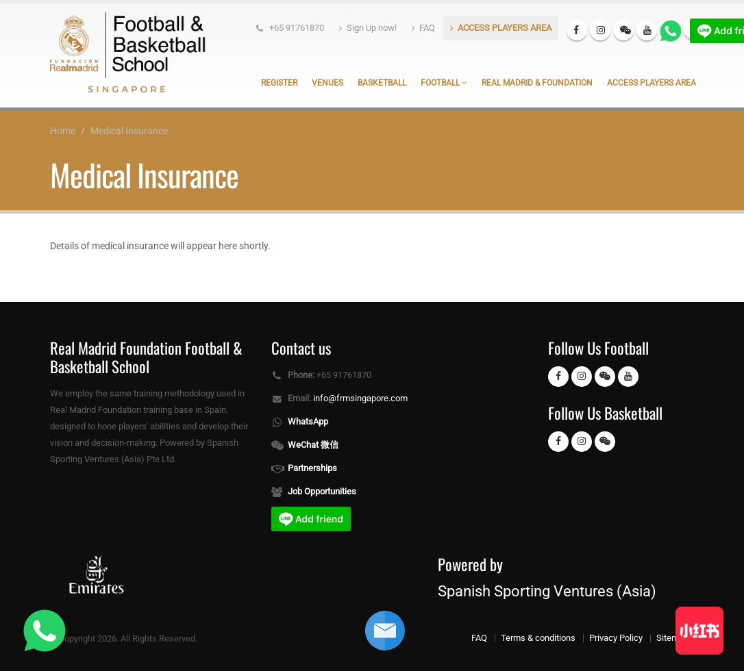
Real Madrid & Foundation (537, 83)
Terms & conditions (538, 638)
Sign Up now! (368, 28)
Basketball (382, 83)
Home (62, 130)
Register (279, 83)
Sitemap (672, 638)
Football (444, 83)
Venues (327, 83)
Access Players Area (651, 83)
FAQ (423, 28)
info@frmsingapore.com (360, 398)
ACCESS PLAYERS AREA (500, 28)
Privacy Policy (616, 638)
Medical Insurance (129, 130)
